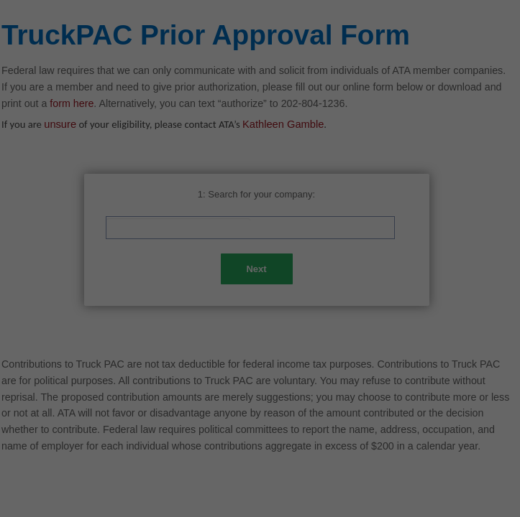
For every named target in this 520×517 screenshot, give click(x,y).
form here (71, 103)
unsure (60, 124)
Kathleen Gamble (283, 124)
